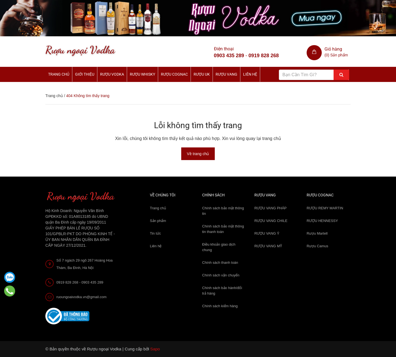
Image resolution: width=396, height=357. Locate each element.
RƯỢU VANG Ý (266, 233)
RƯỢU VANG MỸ (268, 246)
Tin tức (155, 233)
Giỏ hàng (333, 49)
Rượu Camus (317, 246)
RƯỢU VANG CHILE (270, 221)
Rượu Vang (226, 74)
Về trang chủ (198, 154)
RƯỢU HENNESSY (322, 221)
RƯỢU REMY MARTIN (325, 208)
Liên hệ (155, 246)
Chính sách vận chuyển (220, 275)
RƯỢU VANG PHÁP (270, 208)
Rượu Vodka (112, 74)
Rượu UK (202, 74)
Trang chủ (58, 74)
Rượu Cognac (174, 74)
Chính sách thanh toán (220, 262)
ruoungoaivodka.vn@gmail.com (81, 297)
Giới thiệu (84, 74)
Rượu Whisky (142, 74)
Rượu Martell (317, 233)
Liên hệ (250, 74)
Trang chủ (158, 208)
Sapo (155, 349)
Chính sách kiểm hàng (220, 306)
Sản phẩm (158, 221)
